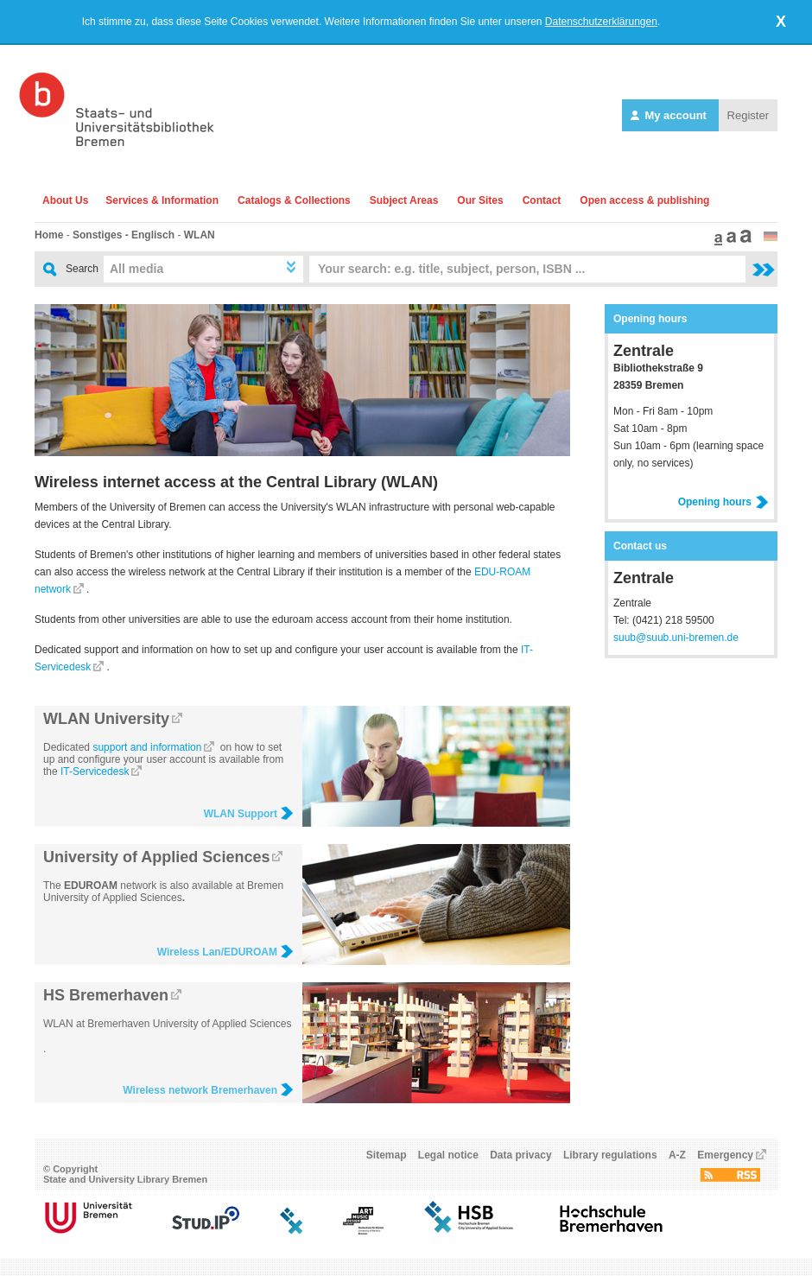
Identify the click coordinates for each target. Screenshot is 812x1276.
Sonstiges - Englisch (123, 235)
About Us (65, 200)
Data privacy (520, 1155)
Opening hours (723, 502)
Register (748, 115)
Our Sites (480, 200)
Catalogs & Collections (294, 200)
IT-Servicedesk (94, 771)
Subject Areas (404, 200)
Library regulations (610, 1155)
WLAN (199, 235)
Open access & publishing (644, 200)
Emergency (725, 1155)
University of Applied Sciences (156, 857)
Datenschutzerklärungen (601, 22)
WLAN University (106, 718)
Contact (542, 200)
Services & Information (162, 200)
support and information (146, 747)
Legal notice (448, 1155)
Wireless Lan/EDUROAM (225, 952)
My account (670, 115)
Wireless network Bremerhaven (208, 1090)
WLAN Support (249, 814)
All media (136, 269)
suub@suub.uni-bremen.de (676, 638)
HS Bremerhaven (105, 995)
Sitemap (386, 1155)
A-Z (677, 1155)
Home (49, 235)
